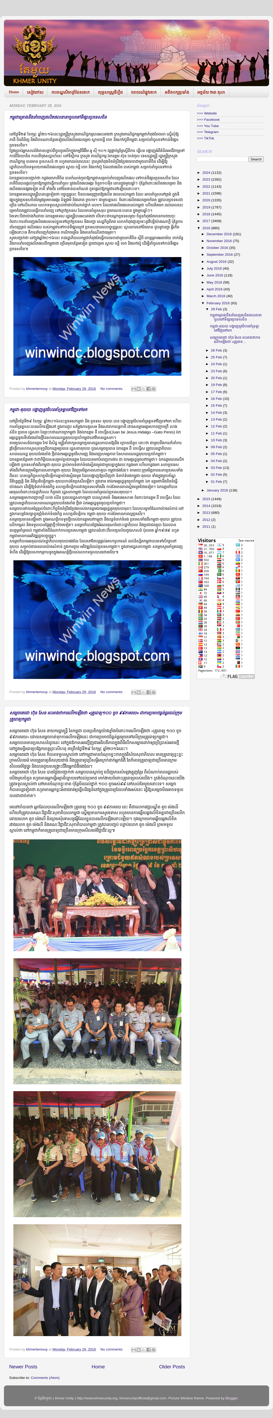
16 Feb (217, 399)
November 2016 (220, 241)
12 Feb (217, 426)
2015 (206, 499)
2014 (206, 506)
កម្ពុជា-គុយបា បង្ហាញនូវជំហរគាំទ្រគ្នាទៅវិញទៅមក (48, 410)
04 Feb (217, 461)
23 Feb (217, 371)
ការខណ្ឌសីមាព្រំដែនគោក (70, 92)
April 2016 (215, 289)
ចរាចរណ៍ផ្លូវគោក (144, 92)
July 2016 (215, 268)
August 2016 (217, 262)
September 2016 (220, 255)
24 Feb (217, 364)
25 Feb (217, 357)
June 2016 (215, 275)
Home (14, 92)
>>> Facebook (208, 120)
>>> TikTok (205, 138)
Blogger (231, 1398)
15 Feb (217, 405)
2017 (206, 221)
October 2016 (218, 248)
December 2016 (220, 234)
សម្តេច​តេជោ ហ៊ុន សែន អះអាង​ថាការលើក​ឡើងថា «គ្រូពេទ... (235, 340)
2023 (206, 179)
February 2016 (219, 303)
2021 (206, 193)
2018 (206, 214)
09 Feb (217, 447)
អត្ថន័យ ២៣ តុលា (211, 92)
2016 (206, 228)
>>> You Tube (208, 126)
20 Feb (217, 378)
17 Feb (217, 392)
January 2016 (218, 490)
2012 (206, 520)
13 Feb (217, 419)
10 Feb (217, 440)
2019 (206, 207)
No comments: (112, 389)
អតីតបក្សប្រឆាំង (177, 92)
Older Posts (172, 1366)
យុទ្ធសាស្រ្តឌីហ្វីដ (110, 92)
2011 (206, 527)
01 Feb (217, 482)
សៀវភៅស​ (35, 92)
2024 (206, 173)
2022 (206, 187)
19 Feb (217, 385)
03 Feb (217, 468)
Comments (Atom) (45, 1378)
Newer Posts (23, 1366)
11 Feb (217, 433)
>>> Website (207, 113)
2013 (206, 513)
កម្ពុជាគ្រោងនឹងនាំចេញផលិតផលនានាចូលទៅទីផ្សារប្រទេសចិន (58, 117)
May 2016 (215, 282)
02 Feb (217, 475)
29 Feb (217, 309)
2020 (206, 200)
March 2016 (216, 296)
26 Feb (217, 350)
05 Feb (217, 454)
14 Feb (217, 413)
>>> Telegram (208, 132)
